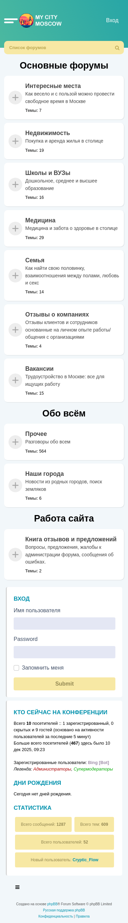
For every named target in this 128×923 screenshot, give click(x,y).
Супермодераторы (93, 769)
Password (26, 639)
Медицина (40, 220)
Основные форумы (64, 65)
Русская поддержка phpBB (64, 910)
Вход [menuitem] (112, 20)
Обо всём (64, 413)
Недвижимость (47, 133)
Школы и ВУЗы (47, 173)
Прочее (36, 433)
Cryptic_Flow (85, 860)
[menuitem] (117, 48)
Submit (64, 684)
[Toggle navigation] (17, 888)
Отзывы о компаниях (57, 314)
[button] (11, 20)
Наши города (44, 473)
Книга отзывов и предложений (71, 539)
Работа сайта (64, 518)
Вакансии (39, 368)
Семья (34, 260)
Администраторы (52, 769)
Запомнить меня (42, 668)
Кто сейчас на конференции (61, 712)
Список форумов (27, 47)
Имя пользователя (37, 610)
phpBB (52, 904)
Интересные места (53, 86)
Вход (22, 599)
